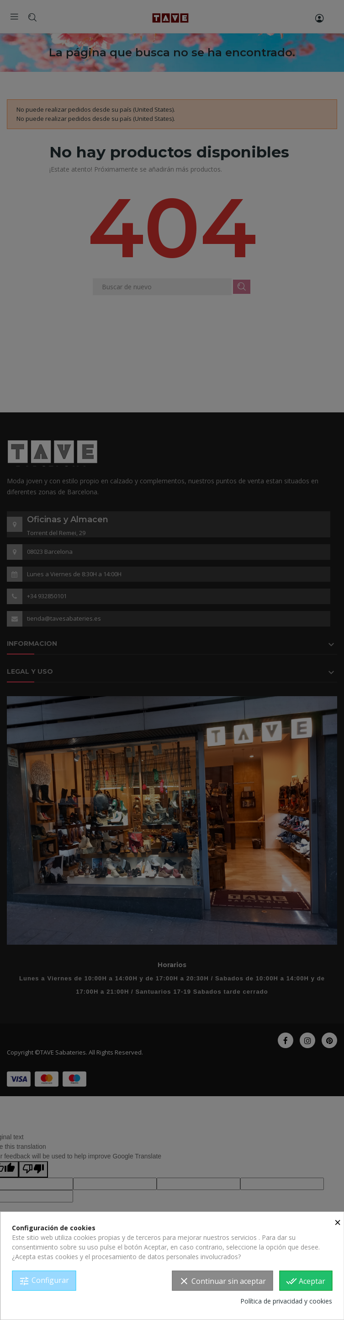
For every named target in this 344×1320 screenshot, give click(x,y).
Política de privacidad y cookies (286, 1301)
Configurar (44, 1281)
